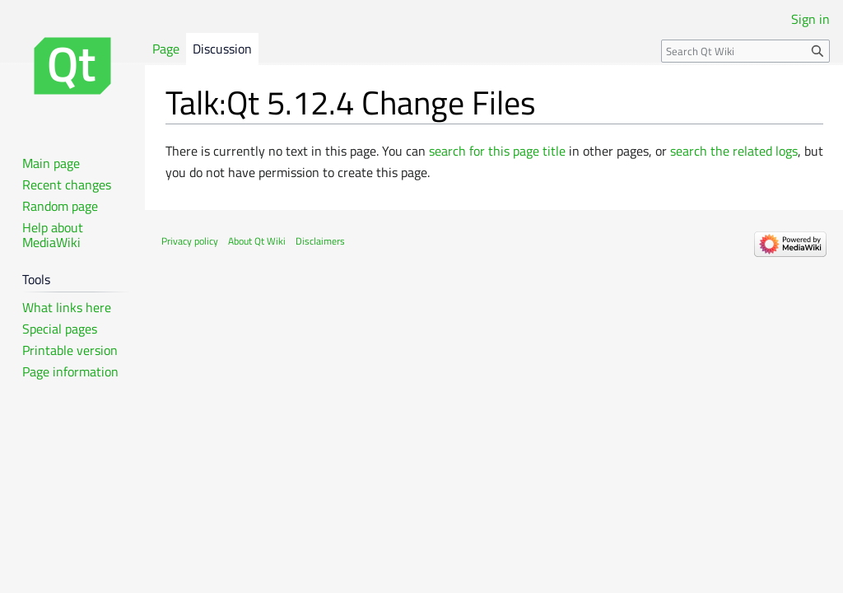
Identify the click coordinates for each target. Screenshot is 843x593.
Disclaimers (320, 241)
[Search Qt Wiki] (745, 51)
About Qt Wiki (257, 241)
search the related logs (734, 151)
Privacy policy (189, 241)
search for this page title (497, 151)
